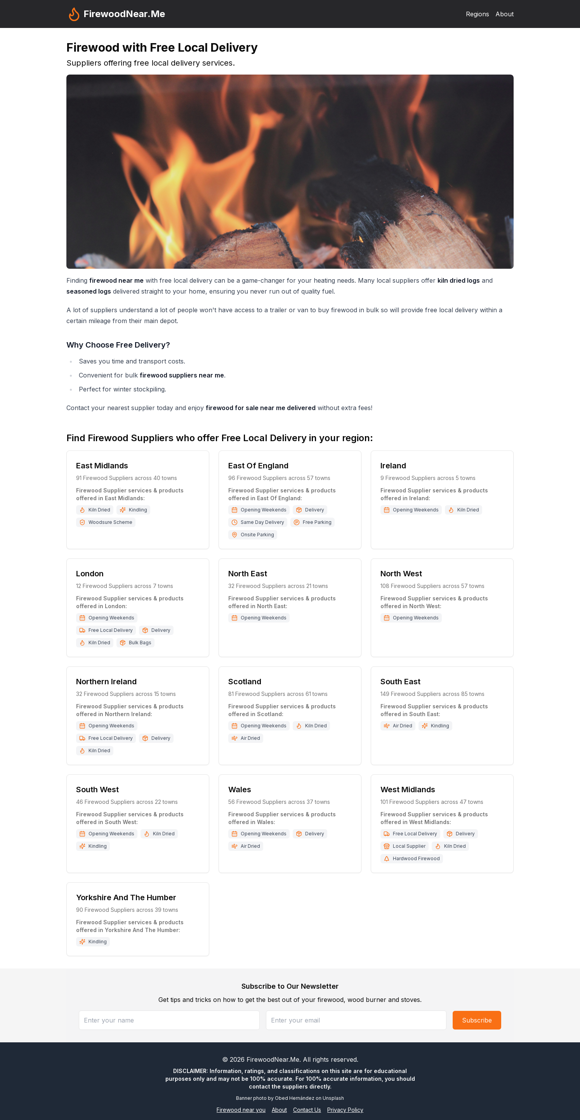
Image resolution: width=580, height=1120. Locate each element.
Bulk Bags (140, 642)
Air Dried (250, 738)
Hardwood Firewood (416, 858)
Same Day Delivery (262, 522)
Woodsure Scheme (110, 522)
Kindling (138, 510)
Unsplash (333, 1098)
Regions (477, 14)
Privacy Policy (345, 1109)
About (504, 14)
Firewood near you (241, 1109)
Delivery (314, 510)
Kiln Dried (99, 510)
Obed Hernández (294, 1098)
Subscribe (477, 1020)
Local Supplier (409, 846)
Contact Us (307, 1109)
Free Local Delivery (111, 630)
